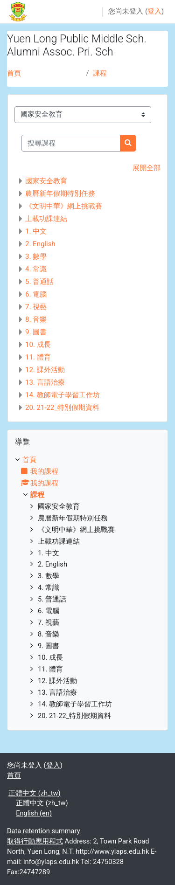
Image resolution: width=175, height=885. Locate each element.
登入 (154, 11)
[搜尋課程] (70, 143)
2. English (40, 244)
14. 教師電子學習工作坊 (62, 395)
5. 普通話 (39, 281)
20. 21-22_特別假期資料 (62, 407)
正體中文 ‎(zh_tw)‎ (34, 793)
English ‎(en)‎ (34, 813)
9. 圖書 (36, 332)
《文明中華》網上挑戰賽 (63, 206)
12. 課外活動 (45, 370)
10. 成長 (38, 344)
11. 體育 (38, 357)
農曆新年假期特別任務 (60, 193)
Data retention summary (43, 831)
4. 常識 (36, 269)
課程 (100, 73)
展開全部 (147, 168)
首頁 (14, 73)
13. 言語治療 (45, 382)
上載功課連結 (46, 218)
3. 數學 (36, 256)
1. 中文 (36, 231)
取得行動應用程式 (35, 841)
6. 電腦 (36, 294)
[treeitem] (87, 588)
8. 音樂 (36, 319)
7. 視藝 (36, 307)
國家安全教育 (46, 181)
